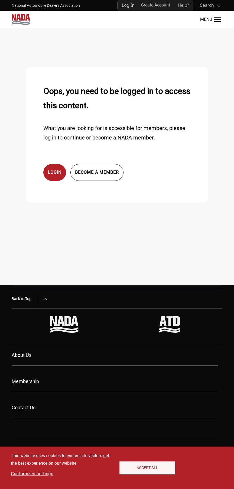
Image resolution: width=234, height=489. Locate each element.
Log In (128, 5)
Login (54, 172)
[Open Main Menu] (210, 19)
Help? (183, 5)
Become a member (97, 172)
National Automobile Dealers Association (46, 5)
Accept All (147, 467)
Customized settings (32, 473)
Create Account (155, 5)
